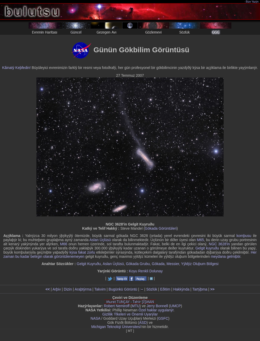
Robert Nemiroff (116, 306)
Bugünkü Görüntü (123, 289)
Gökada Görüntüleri (161, 228)
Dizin (68, 289)
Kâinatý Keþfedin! (16, 68)
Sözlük (151, 289)
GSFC (163, 318)
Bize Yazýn (252, 1)
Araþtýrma (83, 289)
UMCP (175, 306)
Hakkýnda (181, 289)
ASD (143, 322)
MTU (136, 306)
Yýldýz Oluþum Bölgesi (199, 264)
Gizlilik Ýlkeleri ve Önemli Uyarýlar (130, 314)
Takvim (100, 289)
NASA (95, 318)
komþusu (244, 236)
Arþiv (57, 289)
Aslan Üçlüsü (100, 240)
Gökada (158, 264)
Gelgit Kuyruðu (89, 264)
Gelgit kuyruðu (207, 248)
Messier (173, 264)
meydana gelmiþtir (225, 256)
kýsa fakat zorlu (82, 252)
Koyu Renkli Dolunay (146, 271)
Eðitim (165, 289)
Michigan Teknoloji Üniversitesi (116, 327)
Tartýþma (199, 289)
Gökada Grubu (138, 264)
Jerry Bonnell (157, 306)
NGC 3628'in (219, 244)
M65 (200, 240)
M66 (63, 244)
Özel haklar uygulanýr (156, 310)
